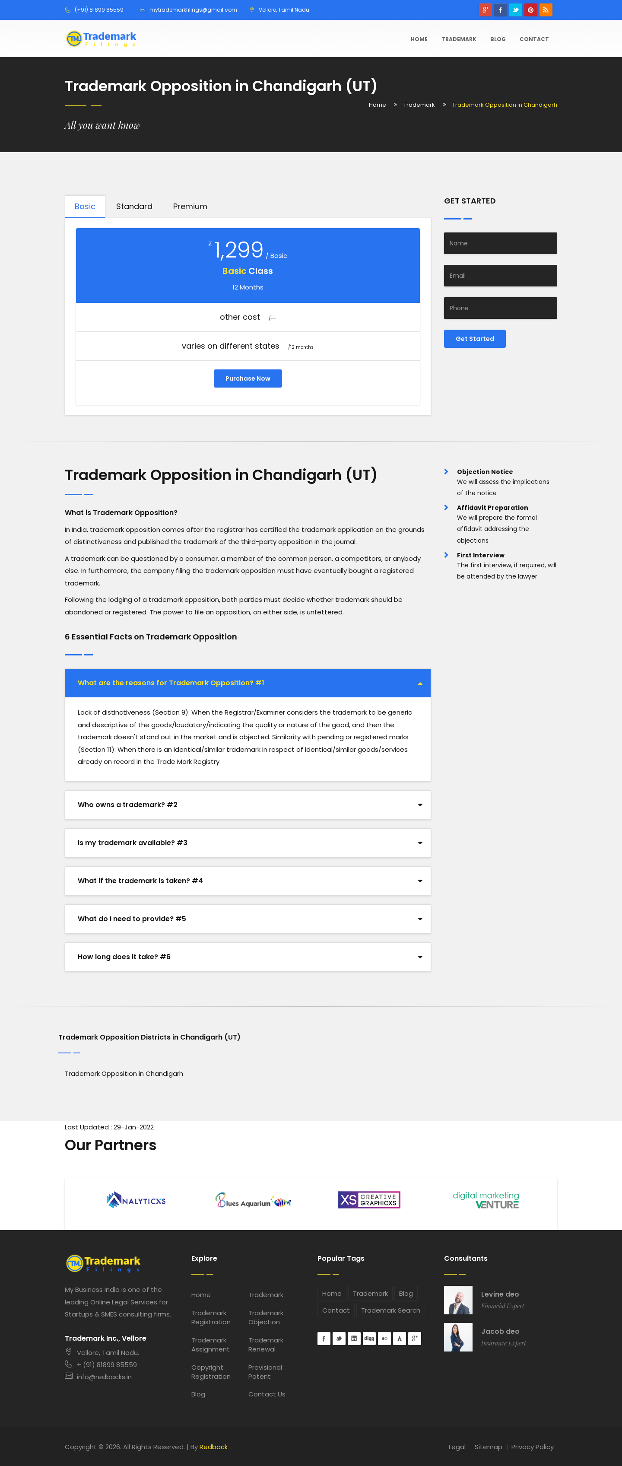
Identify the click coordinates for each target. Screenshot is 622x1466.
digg (369, 1338)
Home (419, 39)
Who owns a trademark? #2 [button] (128, 805)
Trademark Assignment (210, 1345)
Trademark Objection (265, 1317)
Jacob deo (500, 1331)
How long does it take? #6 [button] (124, 957)
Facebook (500, 9)
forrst (399, 1338)
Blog (498, 39)
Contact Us (267, 1394)
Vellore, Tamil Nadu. (102, 1352)
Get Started (475, 338)
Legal (457, 1446)
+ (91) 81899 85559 (101, 1364)
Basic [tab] (85, 206)
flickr (384, 1338)
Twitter (515, 9)
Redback (214, 1446)
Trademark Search (390, 1310)
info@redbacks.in (98, 1376)
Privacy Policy (532, 1446)
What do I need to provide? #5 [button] (132, 919)
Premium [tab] (190, 206)
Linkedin (354, 1338)
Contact (534, 39)
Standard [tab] (134, 206)
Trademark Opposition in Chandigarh (124, 1073)
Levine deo (500, 1294)
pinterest (530, 9)
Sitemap (488, 1446)
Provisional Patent (265, 1372)
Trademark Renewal (265, 1345)
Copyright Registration (211, 1372)
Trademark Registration (211, 1317)
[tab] (248, 683)
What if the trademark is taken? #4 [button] (140, 881)
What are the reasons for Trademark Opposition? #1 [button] (171, 683)
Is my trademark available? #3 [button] (132, 843)
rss (545, 9)
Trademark (458, 39)
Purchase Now (247, 378)
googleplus (485, 9)
